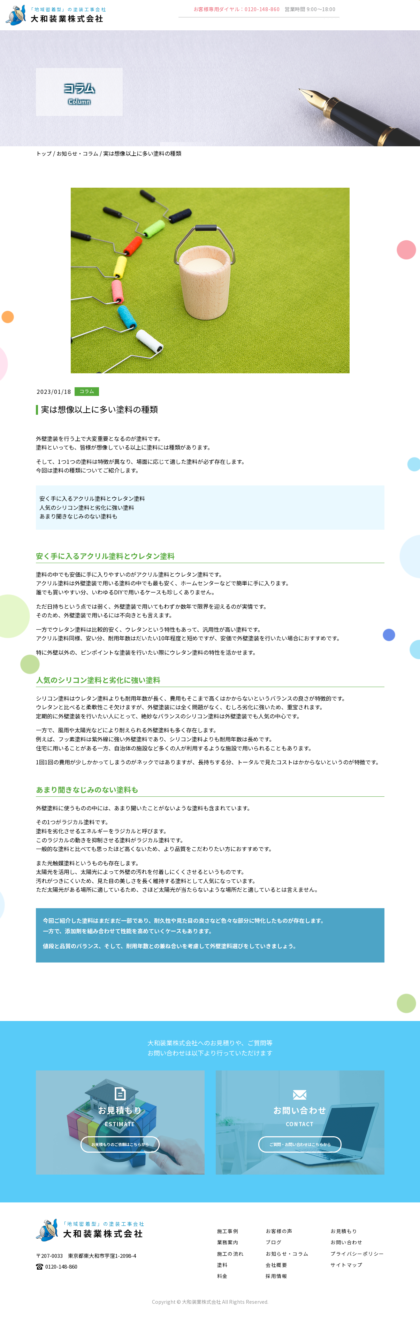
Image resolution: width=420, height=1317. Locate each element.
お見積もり (343, 1234)
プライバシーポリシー (357, 1256)
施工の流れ (295, 26)
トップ (44, 153)
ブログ (274, 1245)
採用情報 (276, 1279)
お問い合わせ (346, 1245)
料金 (222, 1279)
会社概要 (185, 26)
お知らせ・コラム (77, 153)
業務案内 (221, 26)
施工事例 (256, 26)
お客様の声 (279, 1234)
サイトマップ (346, 1268)
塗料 (328, 26)
